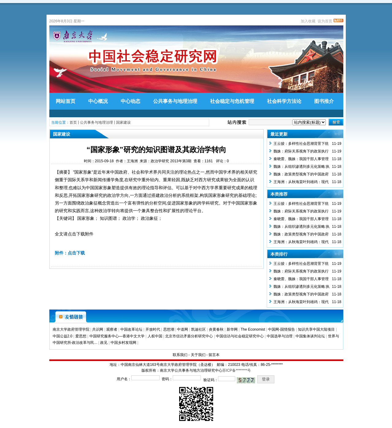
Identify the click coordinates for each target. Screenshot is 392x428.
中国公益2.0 (63, 336)
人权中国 (155, 336)
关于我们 (198, 355)
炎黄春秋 (216, 329)
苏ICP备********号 (236, 370)
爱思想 (80, 336)
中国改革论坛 (131, 329)
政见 (103, 342)
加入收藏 (308, 21)
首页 (73, 122)
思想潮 (168, 329)
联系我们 (180, 355)
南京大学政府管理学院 (71, 329)
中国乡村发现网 (123, 342)
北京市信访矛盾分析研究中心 (189, 336)
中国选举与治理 (279, 336)
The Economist (253, 329)
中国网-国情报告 (281, 329)
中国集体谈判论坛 (310, 336)
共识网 (97, 329)
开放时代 (152, 329)
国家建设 (123, 122)
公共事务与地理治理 (96, 122)
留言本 (214, 355)
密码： (167, 379)
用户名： (124, 379)
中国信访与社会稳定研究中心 (240, 336)
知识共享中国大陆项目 (316, 329)
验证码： (210, 380)
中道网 (182, 329)
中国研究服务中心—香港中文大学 (117, 336)
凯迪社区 (198, 329)
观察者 (111, 329)
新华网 (232, 329)
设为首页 (325, 21)
